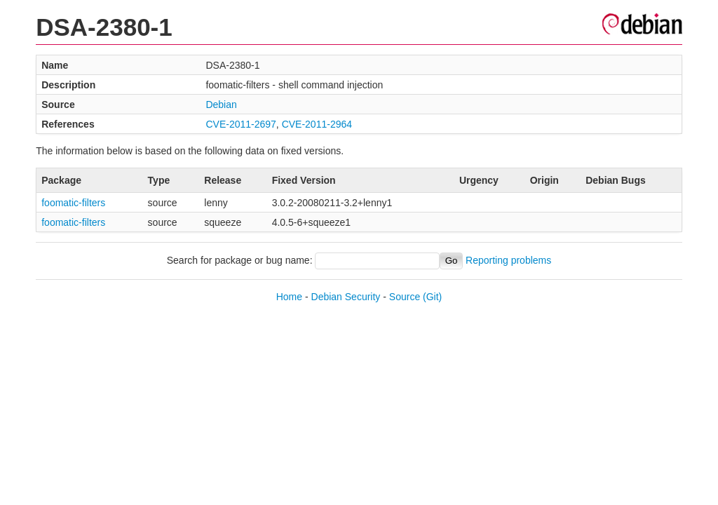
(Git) (432, 296)
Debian (220, 104)
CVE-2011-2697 (240, 124)
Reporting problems (508, 260)
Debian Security (346, 296)
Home (289, 296)
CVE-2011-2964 (317, 124)
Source (404, 296)
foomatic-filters (73, 202)
